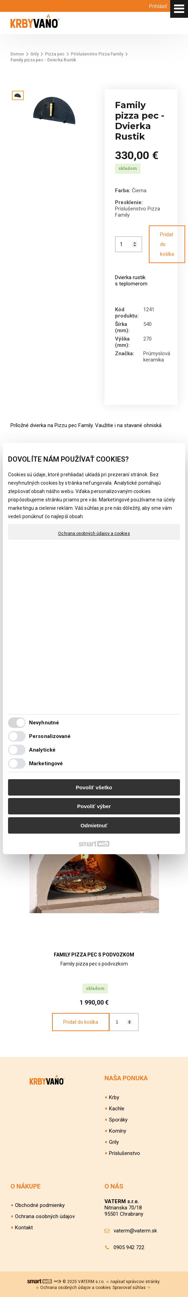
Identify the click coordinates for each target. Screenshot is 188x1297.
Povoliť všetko (94, 787)
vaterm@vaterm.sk (135, 1231)
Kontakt (24, 1227)
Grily (114, 1142)
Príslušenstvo (124, 1153)
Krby (114, 1097)
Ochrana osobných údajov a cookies (94, 533)
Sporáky (118, 1120)
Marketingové (46, 763)
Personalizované (50, 736)
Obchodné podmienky (40, 1205)
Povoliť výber (94, 806)
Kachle (116, 1108)
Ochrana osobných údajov (45, 1216)
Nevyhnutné (44, 723)
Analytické (42, 750)
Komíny (117, 1131)
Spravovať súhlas (129, 1287)
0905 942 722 (129, 1247)
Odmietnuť (93, 825)
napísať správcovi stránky (135, 1281)
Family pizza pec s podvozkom (94, 954)
